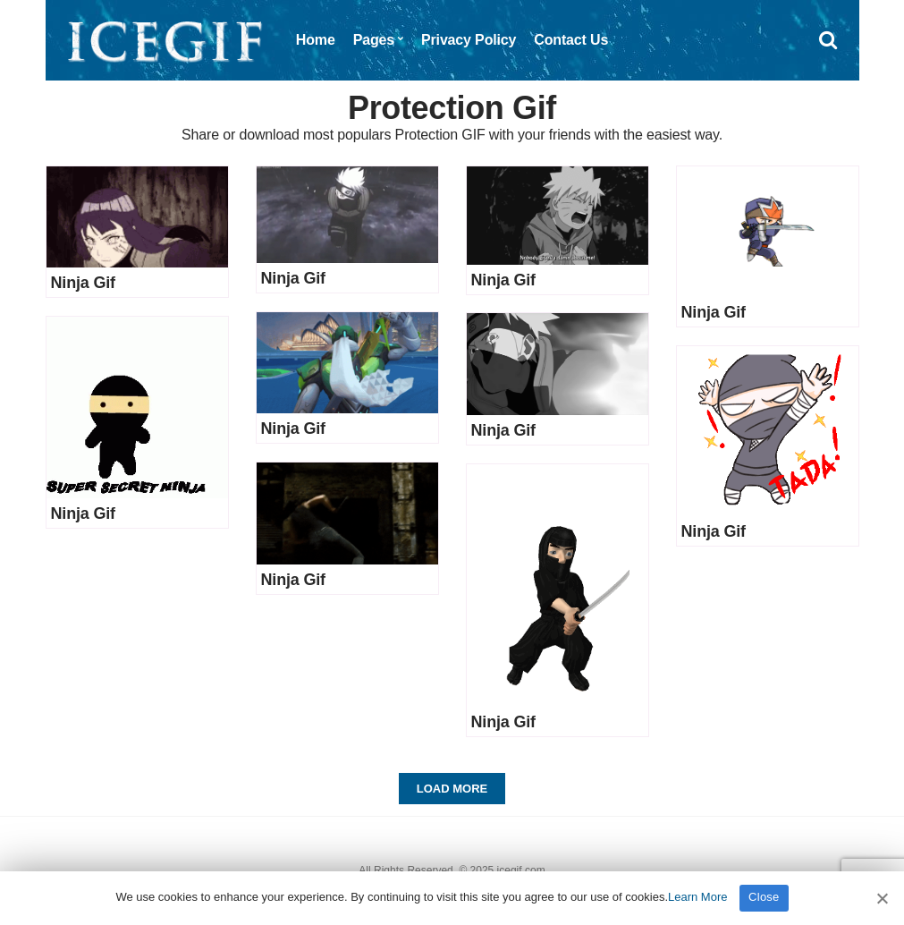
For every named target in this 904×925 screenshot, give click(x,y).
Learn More (697, 897)
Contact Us (571, 39)
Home (315, 39)
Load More (452, 788)
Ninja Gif (83, 283)
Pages (373, 39)
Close (764, 897)
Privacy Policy (468, 39)
